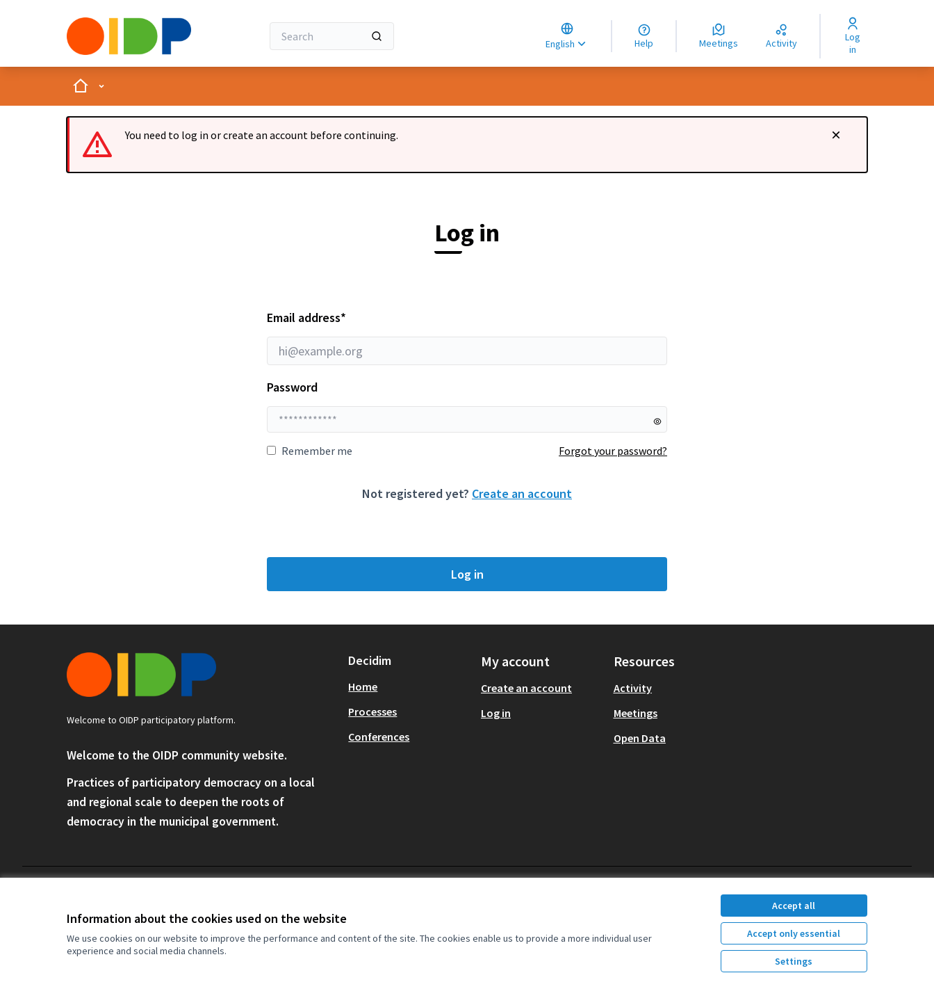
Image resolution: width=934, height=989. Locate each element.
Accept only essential (793, 933)
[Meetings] (719, 36)
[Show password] (657, 421)
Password (292, 387)
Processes (372, 711)
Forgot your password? (613, 451)
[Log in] (852, 36)
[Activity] (781, 36)
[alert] (467, 144)
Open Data (640, 738)
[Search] (331, 36)
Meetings (635, 713)
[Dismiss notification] (836, 135)
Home (362, 686)
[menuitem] (409, 686)
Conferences (378, 736)
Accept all (793, 905)
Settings (793, 961)
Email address (467, 337)
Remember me (309, 451)
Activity (633, 688)
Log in (467, 574)
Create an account (522, 493)
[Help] (644, 36)
